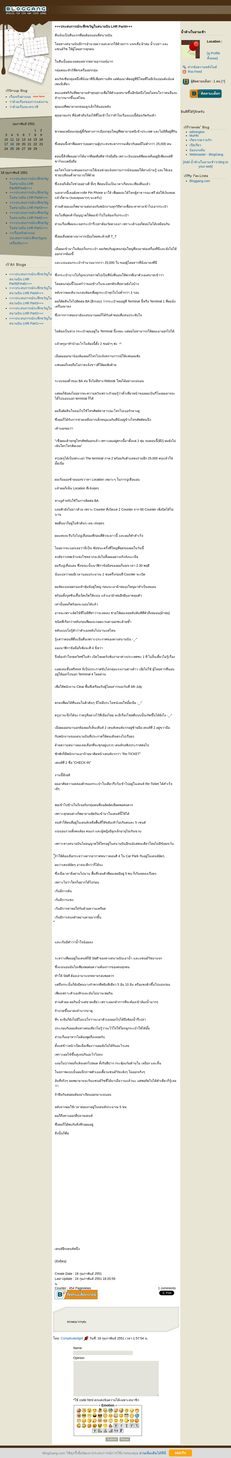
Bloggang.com (199, 181)
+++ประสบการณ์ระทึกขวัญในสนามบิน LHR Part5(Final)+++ (28, 183)
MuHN (194, 135)
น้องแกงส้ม (197, 150)
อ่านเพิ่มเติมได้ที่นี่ (152, 1453)
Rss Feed (192, 71)
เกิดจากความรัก (200, 140)
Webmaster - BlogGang (206, 154)
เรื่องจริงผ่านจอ (20, 97)
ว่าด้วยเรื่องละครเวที (23, 107)
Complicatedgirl (74, 1338)
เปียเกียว (195, 145)
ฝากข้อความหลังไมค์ (199, 67)
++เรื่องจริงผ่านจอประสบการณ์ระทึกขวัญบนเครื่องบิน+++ (28, 238)
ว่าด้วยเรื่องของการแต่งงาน (28, 102)
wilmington (197, 132)
